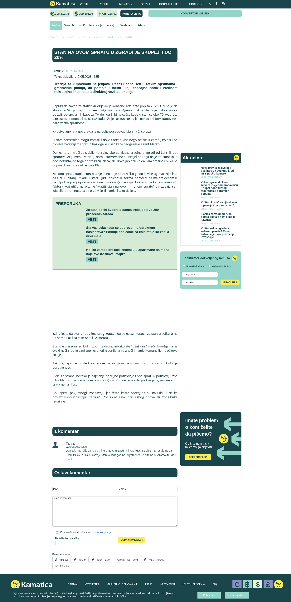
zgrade (81, 559)
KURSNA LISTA (131, 13)
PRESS (148, 584)
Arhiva (141, 25)
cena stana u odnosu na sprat (116, 559)
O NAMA (72, 584)
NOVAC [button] (125, 4)
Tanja (70, 443)
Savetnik (69, 25)
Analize (55, 25)
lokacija (63, 566)
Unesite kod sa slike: (67, 538)
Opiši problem (198, 457)
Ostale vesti (126, 25)
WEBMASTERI (167, 584)
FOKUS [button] (195, 4)
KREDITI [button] (104, 4)
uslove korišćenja (101, 532)
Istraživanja (95, 25)
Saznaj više (237, 595)
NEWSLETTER (92, 584)
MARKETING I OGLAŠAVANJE (122, 584)
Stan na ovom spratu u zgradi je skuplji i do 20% (113, 55)
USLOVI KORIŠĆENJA (193, 584)
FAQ (214, 584)
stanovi (63, 559)
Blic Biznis (74, 71)
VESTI (84, 4)
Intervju (111, 25)
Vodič (82, 25)
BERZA (146, 4)
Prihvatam (209, 595)
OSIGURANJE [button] (170, 4)
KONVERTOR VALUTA (195, 13)
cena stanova (155, 559)
